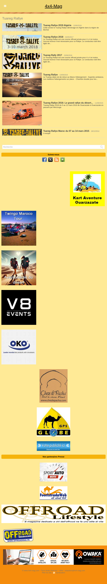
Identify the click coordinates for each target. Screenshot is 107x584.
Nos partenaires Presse (53, 457)
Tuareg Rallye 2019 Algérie (57, 25)
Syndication (60, 573)
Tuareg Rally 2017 (52, 55)
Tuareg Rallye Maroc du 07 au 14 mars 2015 (66, 131)
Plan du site (46, 573)
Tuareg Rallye (50, 74)
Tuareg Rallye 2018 (53, 37)
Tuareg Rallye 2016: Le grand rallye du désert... (68, 103)
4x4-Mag (53, 6)
